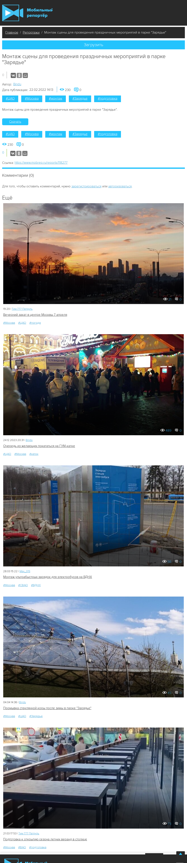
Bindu (17, 84)
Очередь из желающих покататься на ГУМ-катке (39, 446)
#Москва (32, 98)
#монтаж (55, 98)
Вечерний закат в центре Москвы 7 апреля (35, 315)
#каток (33, 454)
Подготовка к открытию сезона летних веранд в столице (45, 839)
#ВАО (22, 847)
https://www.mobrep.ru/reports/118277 (41, 163)
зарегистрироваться (86, 186)
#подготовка (107, 98)
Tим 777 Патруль (22, 309)
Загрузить (93, 44)
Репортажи (31, 32)
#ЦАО (10, 98)
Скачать (15, 121)
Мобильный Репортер (27, 13)
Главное (11, 32)
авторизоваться (120, 186)
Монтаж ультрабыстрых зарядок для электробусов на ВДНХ (47, 577)
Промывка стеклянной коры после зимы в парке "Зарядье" (47, 708)
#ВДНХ (36, 585)
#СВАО (23, 585)
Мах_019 (25, 571)
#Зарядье (79, 98)
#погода (35, 323)
